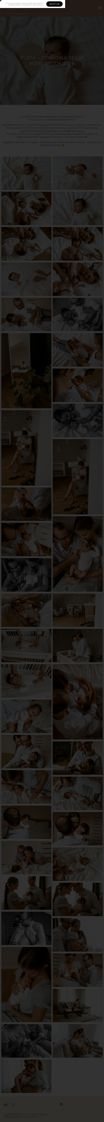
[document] (52, 561)
